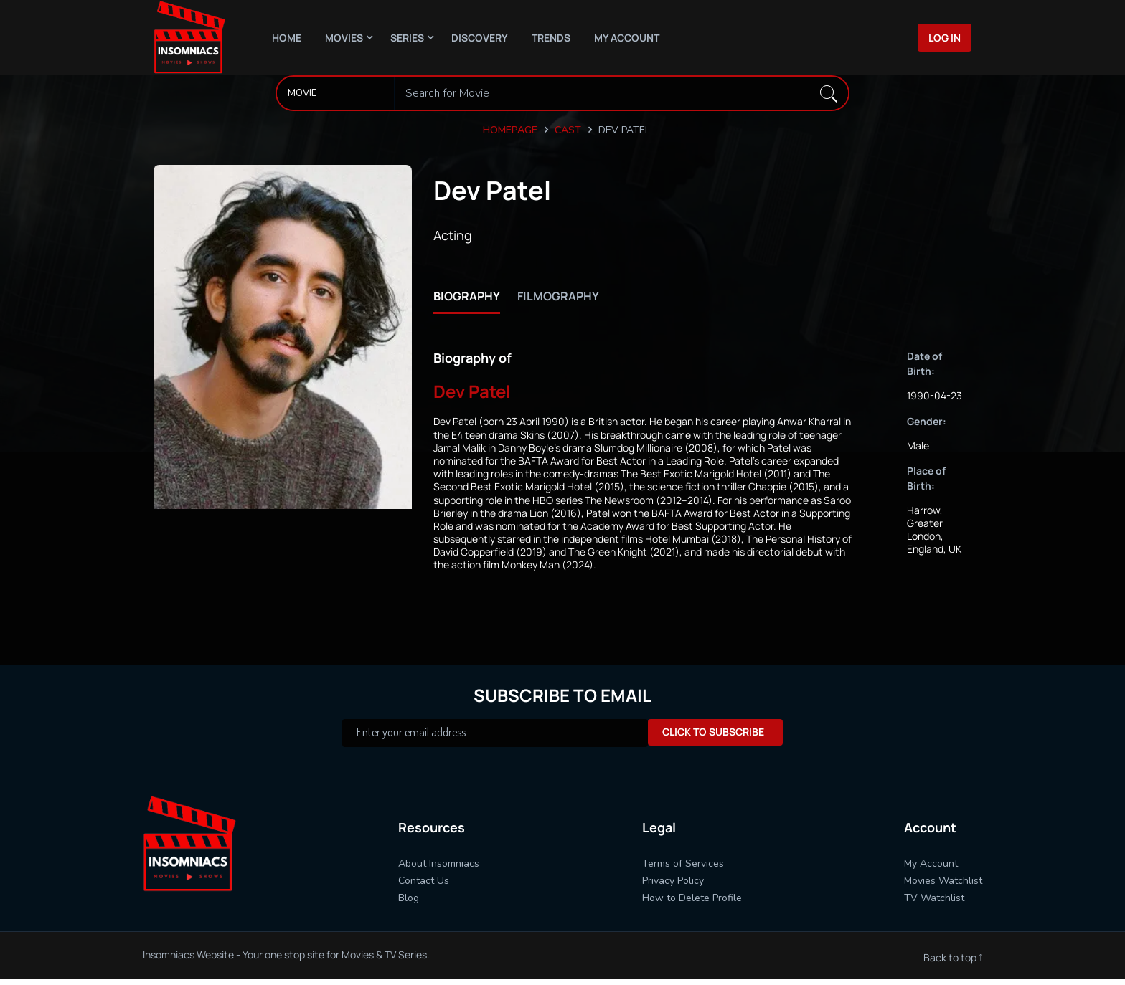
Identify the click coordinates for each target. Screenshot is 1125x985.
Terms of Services (683, 864)
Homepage (510, 129)
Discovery (479, 37)
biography (470, 295)
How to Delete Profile (692, 898)
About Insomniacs (438, 864)
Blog (408, 898)
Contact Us (423, 881)
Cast (568, 129)
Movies (344, 37)
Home (286, 37)
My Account (626, 37)
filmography (573, 295)
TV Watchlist (934, 898)
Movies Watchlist (943, 881)
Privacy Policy (673, 881)
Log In (944, 37)
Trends (551, 37)
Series (407, 37)
